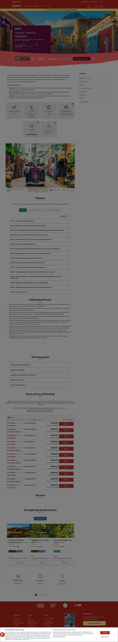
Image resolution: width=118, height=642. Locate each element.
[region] (59, 634)
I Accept (105, 632)
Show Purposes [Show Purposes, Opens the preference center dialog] (105, 636)
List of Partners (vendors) (59, 636)
